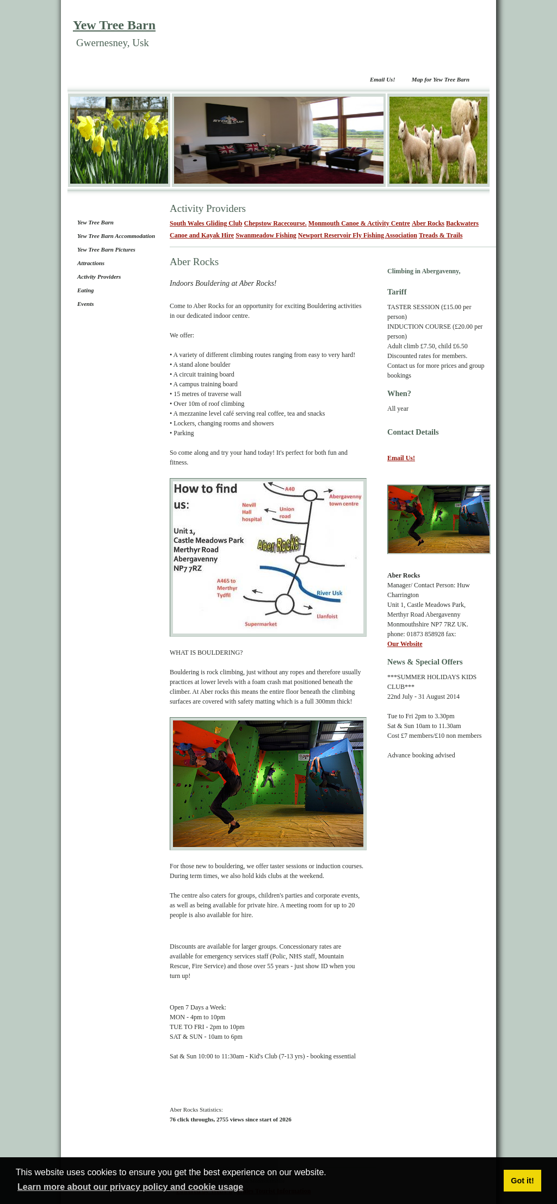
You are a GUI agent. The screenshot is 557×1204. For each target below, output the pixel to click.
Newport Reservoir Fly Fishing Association (357, 235)
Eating (85, 290)
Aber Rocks (428, 223)
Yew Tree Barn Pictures (106, 249)
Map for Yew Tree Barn (440, 79)
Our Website (405, 644)
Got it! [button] (522, 1180)
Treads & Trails (440, 235)
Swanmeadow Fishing (266, 235)
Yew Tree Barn (114, 25)
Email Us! (382, 79)
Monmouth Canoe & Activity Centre (359, 223)
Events (85, 303)
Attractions (90, 263)
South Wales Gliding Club (206, 223)
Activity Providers (99, 276)
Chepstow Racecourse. (275, 223)
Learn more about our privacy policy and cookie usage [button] (130, 1187)
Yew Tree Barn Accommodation (116, 236)
